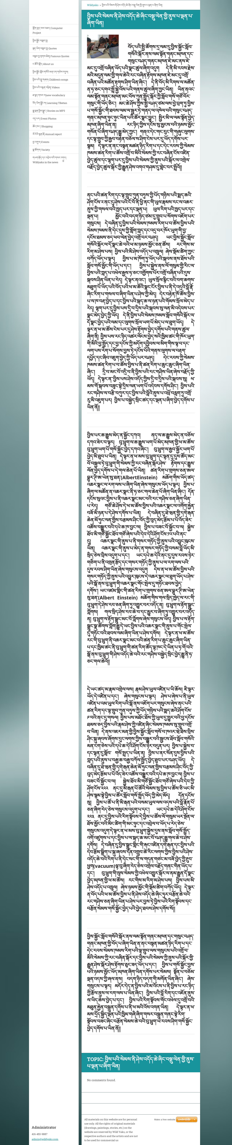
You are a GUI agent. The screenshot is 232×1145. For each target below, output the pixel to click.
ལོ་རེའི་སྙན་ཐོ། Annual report (47, 134)
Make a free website (164, 1119)
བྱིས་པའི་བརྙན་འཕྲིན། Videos (46, 87)
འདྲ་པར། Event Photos (44, 118)
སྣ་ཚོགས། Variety (41, 149)
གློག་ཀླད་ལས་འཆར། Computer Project (48, 30)
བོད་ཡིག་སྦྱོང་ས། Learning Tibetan (50, 103)
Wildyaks (92, 5)
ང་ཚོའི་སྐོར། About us (43, 64)
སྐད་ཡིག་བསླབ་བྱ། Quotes (45, 48)
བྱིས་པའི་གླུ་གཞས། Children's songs (50, 79)
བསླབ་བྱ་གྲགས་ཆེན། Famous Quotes (51, 56)
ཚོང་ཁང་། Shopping (43, 126)
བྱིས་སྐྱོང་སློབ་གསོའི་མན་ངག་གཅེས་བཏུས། (50, 71)
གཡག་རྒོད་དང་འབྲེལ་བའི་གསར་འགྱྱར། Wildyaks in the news (49, 160)
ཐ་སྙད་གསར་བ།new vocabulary (49, 95)
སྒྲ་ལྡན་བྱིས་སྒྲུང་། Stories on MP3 (49, 110)
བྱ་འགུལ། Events (41, 142)
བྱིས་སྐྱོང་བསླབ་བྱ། (40, 40)
